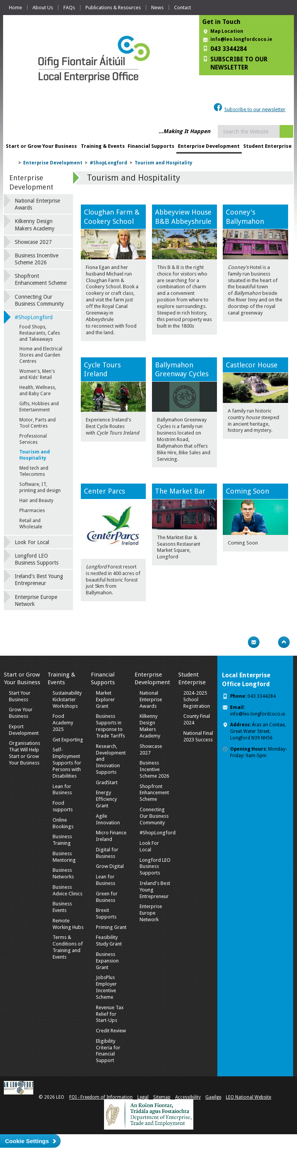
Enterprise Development (209, 146)
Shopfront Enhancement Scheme (41, 279)
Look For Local (32, 542)
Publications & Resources (113, 7)
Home (15, 7)
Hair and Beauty (36, 500)
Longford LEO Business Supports (36, 559)
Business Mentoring (64, 857)
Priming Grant (111, 927)
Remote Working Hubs (68, 924)
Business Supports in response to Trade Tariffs (110, 726)
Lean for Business (62, 789)
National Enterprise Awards (37, 204)
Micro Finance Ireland (111, 836)
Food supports (63, 806)
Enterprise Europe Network (36, 600)
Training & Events (103, 146)
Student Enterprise (267, 146)
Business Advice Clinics (67, 890)
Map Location (226, 31)
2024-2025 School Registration (196, 699)
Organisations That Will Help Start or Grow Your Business (24, 753)
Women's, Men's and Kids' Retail (37, 374)
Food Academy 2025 (63, 722)
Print (238, 642)
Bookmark (269, 642)
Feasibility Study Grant (109, 940)
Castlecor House (252, 365)
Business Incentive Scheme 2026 (36, 259)
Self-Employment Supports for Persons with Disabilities (67, 763)
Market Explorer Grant (105, 699)
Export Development (24, 730)
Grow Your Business (20, 713)
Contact (182, 7)
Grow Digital (110, 866)
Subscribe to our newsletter (254, 109)
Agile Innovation (108, 819)
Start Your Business (20, 696)
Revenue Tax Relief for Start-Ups (110, 1014)
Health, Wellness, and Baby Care (37, 390)
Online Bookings (63, 823)
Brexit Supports (106, 913)
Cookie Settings (27, 1141)
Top (284, 642)
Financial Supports (151, 146)
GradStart (107, 782)
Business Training (62, 840)
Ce (88, 491)
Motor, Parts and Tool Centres (37, 423)
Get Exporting (68, 740)
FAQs (69, 7)
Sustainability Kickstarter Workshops (67, 699)
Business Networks (63, 873)
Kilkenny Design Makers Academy (35, 224)
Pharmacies (32, 510)
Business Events (62, 907)
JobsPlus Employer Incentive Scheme (106, 987)
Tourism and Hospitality (163, 163)
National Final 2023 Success (198, 736)
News (157, 7)
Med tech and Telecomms (33, 471)
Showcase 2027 (33, 242)
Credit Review (111, 1031)
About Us (42, 7)
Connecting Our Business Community (39, 300)
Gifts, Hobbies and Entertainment (39, 407)
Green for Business (107, 897)
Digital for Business (107, 853)
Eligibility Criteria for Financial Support (108, 1051)
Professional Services (33, 439)
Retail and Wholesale (30, 523)
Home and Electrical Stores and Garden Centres (40, 355)
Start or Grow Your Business (41, 146)
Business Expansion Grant (107, 960)
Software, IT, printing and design (40, 487)
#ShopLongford (108, 163)
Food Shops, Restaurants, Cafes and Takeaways (39, 333)
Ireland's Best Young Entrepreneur (39, 579)
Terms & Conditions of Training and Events (68, 947)
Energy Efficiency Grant (106, 799)
